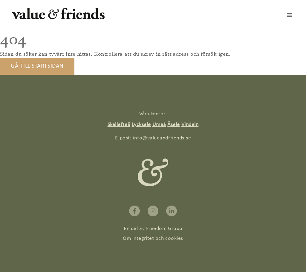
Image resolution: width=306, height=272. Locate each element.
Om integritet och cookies (153, 238)
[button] (289, 14)
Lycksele (141, 125)
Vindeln (190, 125)
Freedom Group (164, 228)
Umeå (159, 125)
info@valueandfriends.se (162, 138)
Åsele (173, 125)
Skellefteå (119, 125)
